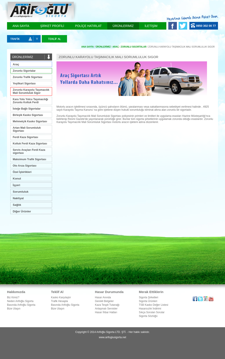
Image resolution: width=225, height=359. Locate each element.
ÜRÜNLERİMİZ (123, 26)
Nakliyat (18, 198)
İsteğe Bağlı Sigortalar (27, 108)
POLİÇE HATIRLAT (88, 26)
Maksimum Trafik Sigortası (29, 159)
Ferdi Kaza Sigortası (25, 137)
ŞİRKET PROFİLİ (52, 26)
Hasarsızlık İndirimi (150, 308)
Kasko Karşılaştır (61, 297)
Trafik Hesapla (59, 301)
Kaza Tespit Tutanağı (107, 304)
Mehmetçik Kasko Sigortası (30, 121)
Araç (16, 64)
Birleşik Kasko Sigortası (28, 115)
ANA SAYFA (21, 26)
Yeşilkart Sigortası (24, 83)
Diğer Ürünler (22, 211)
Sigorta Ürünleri (148, 301)
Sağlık (17, 204)
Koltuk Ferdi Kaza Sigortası (30, 143)
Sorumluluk (21, 191)
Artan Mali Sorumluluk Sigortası (27, 129)
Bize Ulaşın (13, 308)
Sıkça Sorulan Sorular (152, 312)
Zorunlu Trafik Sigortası (27, 77)
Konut (17, 178)
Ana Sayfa (87, 47)
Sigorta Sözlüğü (148, 316)
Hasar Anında (103, 297)
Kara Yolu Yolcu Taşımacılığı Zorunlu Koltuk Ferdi (30, 101)
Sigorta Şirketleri (148, 297)
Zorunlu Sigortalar (24, 70)
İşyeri (16, 185)
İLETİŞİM (151, 26)
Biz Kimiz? (13, 297)
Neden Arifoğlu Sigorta (20, 301)
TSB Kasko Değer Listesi (153, 304)
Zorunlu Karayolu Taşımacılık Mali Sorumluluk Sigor (31, 91)
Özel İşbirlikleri (22, 172)
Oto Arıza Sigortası (24, 165)
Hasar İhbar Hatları (106, 312)
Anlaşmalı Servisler (106, 308)
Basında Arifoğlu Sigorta (21, 304)
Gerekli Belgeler (104, 301)
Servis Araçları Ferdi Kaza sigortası (29, 151)
